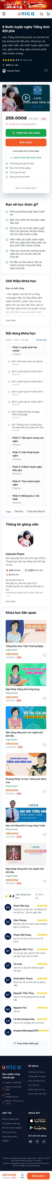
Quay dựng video (9, 1136)
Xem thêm (11, 320)
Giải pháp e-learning (11, 1123)
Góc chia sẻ (33, 1085)
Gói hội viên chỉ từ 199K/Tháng (26, 151)
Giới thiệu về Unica (36, 1072)
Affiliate (5, 1141)
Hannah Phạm (13, 71)
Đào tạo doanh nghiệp (12, 1128)
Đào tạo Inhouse (9, 1132)
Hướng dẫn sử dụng (36, 1076)
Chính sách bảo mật (37, 1094)
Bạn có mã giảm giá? (26, 188)
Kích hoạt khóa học (36, 1081)
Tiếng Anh (19, 511)
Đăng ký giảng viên (10, 1119)
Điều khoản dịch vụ (36, 1089)
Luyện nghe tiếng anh (36, 511)
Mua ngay (26, 142)
